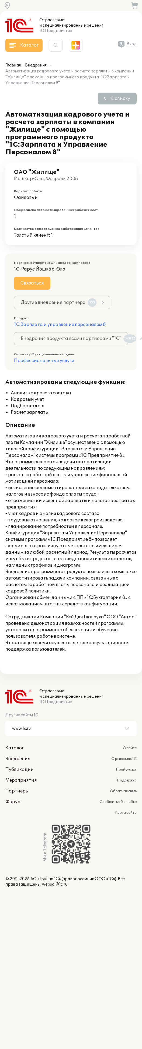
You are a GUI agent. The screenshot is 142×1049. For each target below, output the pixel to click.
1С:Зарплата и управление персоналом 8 (60, 324)
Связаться (32, 283)
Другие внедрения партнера (58, 302)
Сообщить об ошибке (118, 802)
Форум (12, 802)
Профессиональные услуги (44, 360)
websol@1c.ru (54, 884)
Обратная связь (123, 791)
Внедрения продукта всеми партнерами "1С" (74, 338)
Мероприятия (21, 780)
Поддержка (127, 780)
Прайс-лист (126, 769)
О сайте (130, 748)
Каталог (14, 748)
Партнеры (17, 791)
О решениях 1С (124, 759)
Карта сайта (126, 813)
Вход (132, 44)
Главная (13, 65)
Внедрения (36, 65)
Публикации (19, 769)
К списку (120, 98)
